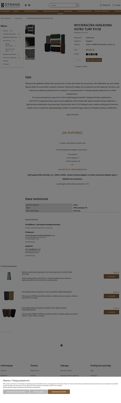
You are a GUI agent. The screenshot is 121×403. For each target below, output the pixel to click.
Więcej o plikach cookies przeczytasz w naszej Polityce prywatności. (21, 387)
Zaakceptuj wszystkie (59, 392)
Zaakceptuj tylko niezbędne (16, 392)
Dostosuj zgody (38, 392)
